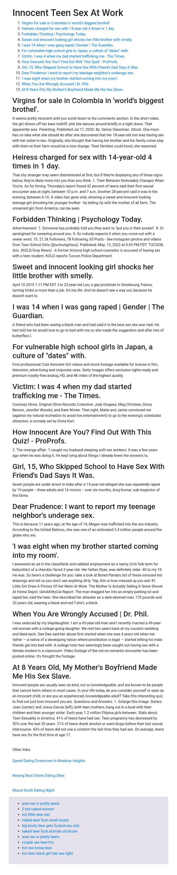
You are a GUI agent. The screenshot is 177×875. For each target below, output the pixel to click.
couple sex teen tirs (38, 842)
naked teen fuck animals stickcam (50, 831)
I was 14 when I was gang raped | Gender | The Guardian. (68, 45)
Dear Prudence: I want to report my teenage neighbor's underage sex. (78, 73)
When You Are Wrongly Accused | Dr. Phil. (55, 84)
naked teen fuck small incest (45, 820)
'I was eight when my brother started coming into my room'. (70, 78)
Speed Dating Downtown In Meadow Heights (48, 761)
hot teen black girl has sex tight (47, 853)
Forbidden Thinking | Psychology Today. (54, 34)
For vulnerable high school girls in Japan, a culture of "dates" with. (75, 51)
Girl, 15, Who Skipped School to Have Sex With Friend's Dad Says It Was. (80, 67)
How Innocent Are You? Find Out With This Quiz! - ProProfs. (70, 62)
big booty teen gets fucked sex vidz (50, 825)
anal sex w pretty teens (40, 803)
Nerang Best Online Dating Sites (38, 775)
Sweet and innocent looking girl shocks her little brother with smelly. (77, 39)
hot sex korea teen (37, 848)
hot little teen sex (36, 814)
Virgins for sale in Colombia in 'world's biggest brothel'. (66, 23)
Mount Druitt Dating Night (33, 790)
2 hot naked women (38, 809)
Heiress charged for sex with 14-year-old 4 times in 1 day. (68, 28)
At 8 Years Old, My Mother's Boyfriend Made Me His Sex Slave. (72, 89)
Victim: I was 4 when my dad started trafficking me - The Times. (73, 56)
